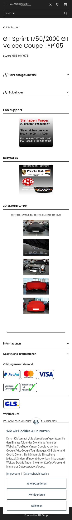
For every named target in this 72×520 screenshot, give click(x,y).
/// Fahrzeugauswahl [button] (19, 75)
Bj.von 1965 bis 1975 (15, 56)
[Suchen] (33, 13)
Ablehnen (36, 505)
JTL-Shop (43, 515)
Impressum (13, 473)
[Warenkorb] (65, 4)
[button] (50, 4)
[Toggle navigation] (5, 2)
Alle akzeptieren (36, 483)
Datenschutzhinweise (36, 473)
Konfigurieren (37, 494)
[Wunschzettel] (57, 4)
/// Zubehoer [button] (13, 93)
